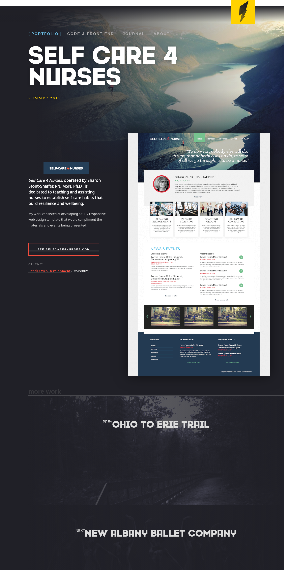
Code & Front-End (91, 34)
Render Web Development (49, 271)
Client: (36, 264)
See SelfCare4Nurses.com (63, 249)
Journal (134, 34)
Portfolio (45, 34)
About (162, 34)
